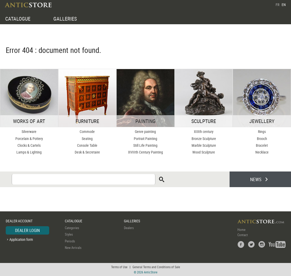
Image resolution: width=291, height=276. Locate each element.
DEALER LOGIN (27, 230)
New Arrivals (73, 247)
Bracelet (262, 145)
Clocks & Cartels (29, 145)
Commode (87, 131)
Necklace (262, 152)
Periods (70, 241)
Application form (21, 239)
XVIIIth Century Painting (145, 152)
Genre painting (145, 131)
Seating (87, 138)
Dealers (129, 227)
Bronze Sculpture (204, 138)
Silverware (29, 131)
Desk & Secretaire (87, 152)
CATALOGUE (17, 18)
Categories (72, 227)
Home (241, 229)
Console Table (87, 145)
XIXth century (203, 131)
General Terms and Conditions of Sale (156, 267)
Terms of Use (119, 267)
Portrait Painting (145, 138)
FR (277, 4)
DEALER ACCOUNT (19, 220)
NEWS (255, 179)
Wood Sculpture (203, 152)
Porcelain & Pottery (29, 138)
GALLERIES (65, 18)
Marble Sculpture (204, 145)
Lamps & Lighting (29, 152)
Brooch (262, 138)
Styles (69, 234)
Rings (262, 131)
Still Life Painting (145, 145)
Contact (242, 234)
